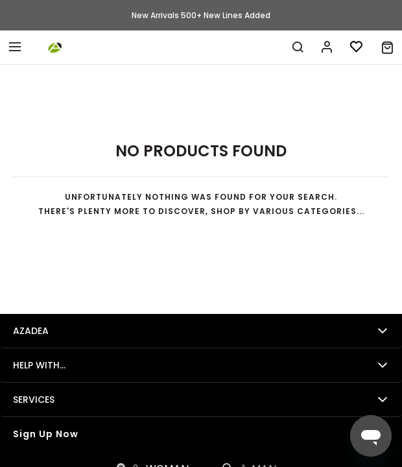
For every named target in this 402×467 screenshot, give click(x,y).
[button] (387, 47)
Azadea (31, 330)
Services (33, 399)
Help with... (39, 365)
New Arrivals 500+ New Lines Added (201, 15)
